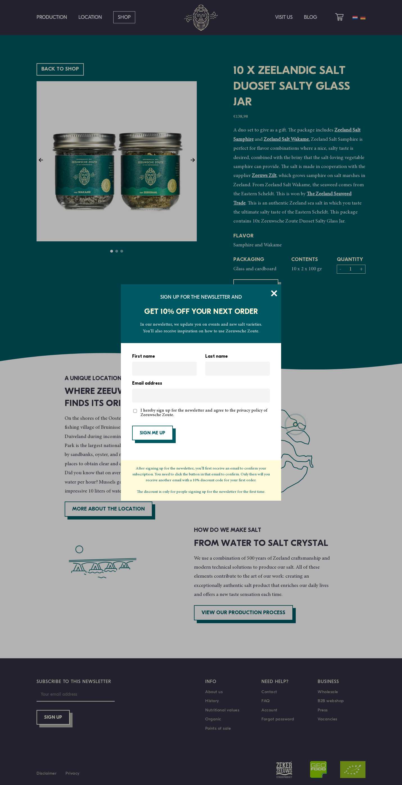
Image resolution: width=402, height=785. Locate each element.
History (212, 700)
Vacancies (327, 719)
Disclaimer (47, 773)
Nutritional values (222, 710)
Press (323, 710)
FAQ (265, 700)
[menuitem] (355, 17)
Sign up (53, 717)
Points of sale (218, 728)
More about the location (108, 509)
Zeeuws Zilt (264, 175)
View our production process (243, 613)
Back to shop (60, 69)
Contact (269, 691)
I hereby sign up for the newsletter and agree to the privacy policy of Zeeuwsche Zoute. (204, 412)
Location (90, 17)
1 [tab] (111, 251)
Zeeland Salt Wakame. (287, 139)
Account (269, 710)
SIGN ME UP (152, 433)
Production (52, 17)
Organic (213, 719)
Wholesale (328, 691)
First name (143, 356)
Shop (124, 17)
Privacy (73, 773)
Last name (216, 356)
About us (214, 691)
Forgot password (277, 719)
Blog (310, 17)
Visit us (284, 17)
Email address (147, 383)
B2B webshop (331, 700)
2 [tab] (116, 251)
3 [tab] (121, 251)
